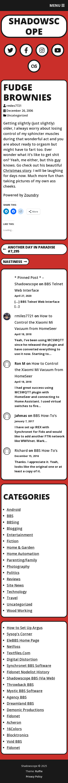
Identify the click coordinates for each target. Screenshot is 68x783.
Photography (18, 566)
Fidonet (13, 716)
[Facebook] (26, 50)
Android (14, 509)
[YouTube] (57, 50)
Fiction (12, 541)
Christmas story (17, 170)
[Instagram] (42, 50)
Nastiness (15, 262)
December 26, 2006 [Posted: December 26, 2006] (20, 111)
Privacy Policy (34, 776)
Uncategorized (17, 115)
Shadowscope (34, 26)
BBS (10, 515)
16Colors (14, 728)
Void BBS (14, 741)
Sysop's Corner (19, 633)
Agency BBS (17, 697)
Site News (15, 585)
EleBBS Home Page (23, 640)
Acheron (14, 722)
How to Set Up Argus (25, 627)
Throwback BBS (20, 684)
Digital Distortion (22, 659)
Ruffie (38, 771)
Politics (13, 572)
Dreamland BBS (20, 703)
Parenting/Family (22, 560)
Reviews (13, 579)
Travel (12, 597)
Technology (17, 591)
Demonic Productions (25, 709)
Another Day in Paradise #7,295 (29, 249)
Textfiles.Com (18, 652)
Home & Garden (20, 547)
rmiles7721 (24, 315)
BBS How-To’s (45, 415)
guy (57, 159)
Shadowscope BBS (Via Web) (31, 678)
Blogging (14, 528)
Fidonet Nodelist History (28, 671)
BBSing (13, 522)
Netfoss (13, 646)
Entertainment (20, 534)
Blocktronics (17, 735)
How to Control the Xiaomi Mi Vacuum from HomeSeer (36, 322)
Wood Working (19, 610)
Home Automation (23, 553)
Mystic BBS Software (24, 690)
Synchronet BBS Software (29, 665)
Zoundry (31, 195)
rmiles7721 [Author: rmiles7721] (14, 106)
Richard (21, 450)
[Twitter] (10, 50)
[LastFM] (34, 66)
